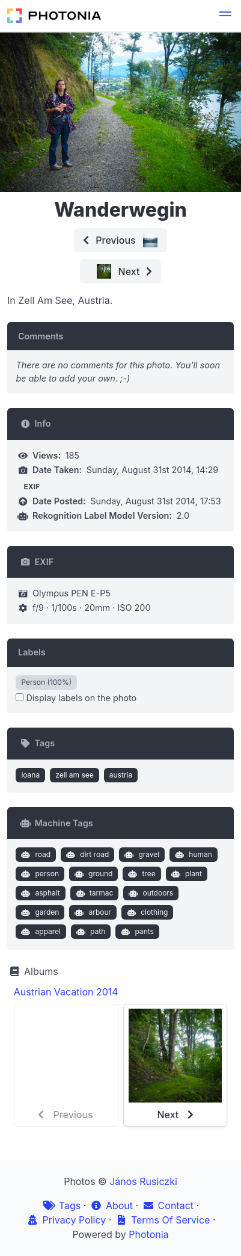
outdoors (149, 893)
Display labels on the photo (76, 698)
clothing (146, 912)
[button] (225, 16)
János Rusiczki (143, 1181)
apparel (40, 931)
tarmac (93, 893)
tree (141, 874)
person (39, 874)
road (34, 854)
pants (136, 931)
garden (39, 912)
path (90, 931)
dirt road (86, 854)
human (192, 854)
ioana (30, 774)
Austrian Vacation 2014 (66, 992)
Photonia (148, 1234)
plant (185, 874)
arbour (91, 912)
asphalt (39, 893)
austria (120, 774)
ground (92, 874)
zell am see (74, 774)
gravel (140, 854)
